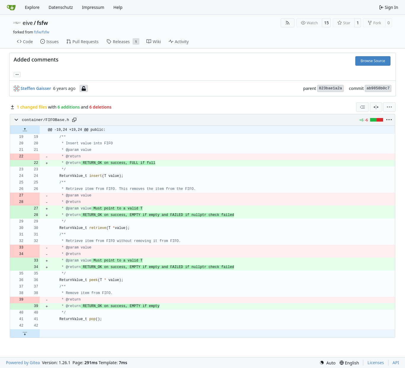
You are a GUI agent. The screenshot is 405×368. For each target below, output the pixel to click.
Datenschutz (61, 7)
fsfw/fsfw (41, 32)
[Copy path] (74, 120)
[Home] (11, 7)
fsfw (42, 23)
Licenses (375, 362)
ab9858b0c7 (378, 88)
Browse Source (373, 60)
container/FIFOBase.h (45, 120)
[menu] (389, 107)
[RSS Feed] (287, 22)
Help (117, 7)
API (396, 362)
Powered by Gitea (23, 362)
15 (326, 22)
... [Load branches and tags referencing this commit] (17, 74)
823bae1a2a (330, 88)
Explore (32, 7)
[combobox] (362, 107)
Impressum (93, 7)
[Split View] (376, 107)
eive (28, 23)
